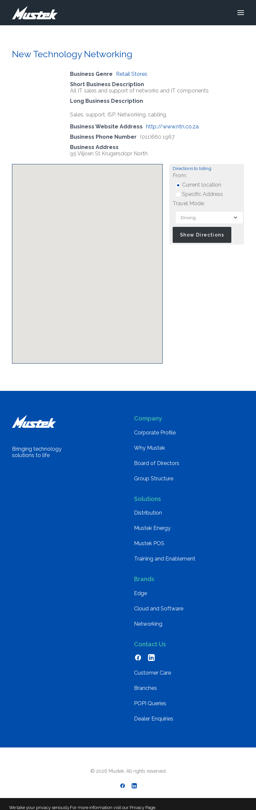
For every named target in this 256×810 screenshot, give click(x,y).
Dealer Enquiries (153, 719)
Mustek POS (149, 543)
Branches (145, 688)
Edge (140, 593)
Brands (144, 578)
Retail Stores (131, 74)
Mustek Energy (152, 528)
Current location (198, 185)
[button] (240, 12)
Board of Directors (156, 463)
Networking (148, 624)
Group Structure (153, 478)
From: (180, 175)
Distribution (148, 513)
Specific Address (199, 194)
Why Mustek (149, 448)
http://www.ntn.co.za (172, 126)
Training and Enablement (164, 559)
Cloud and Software (158, 608)
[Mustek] (35, 12)
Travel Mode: (189, 203)
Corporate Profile (155, 432)
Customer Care (152, 673)
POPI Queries (150, 703)
